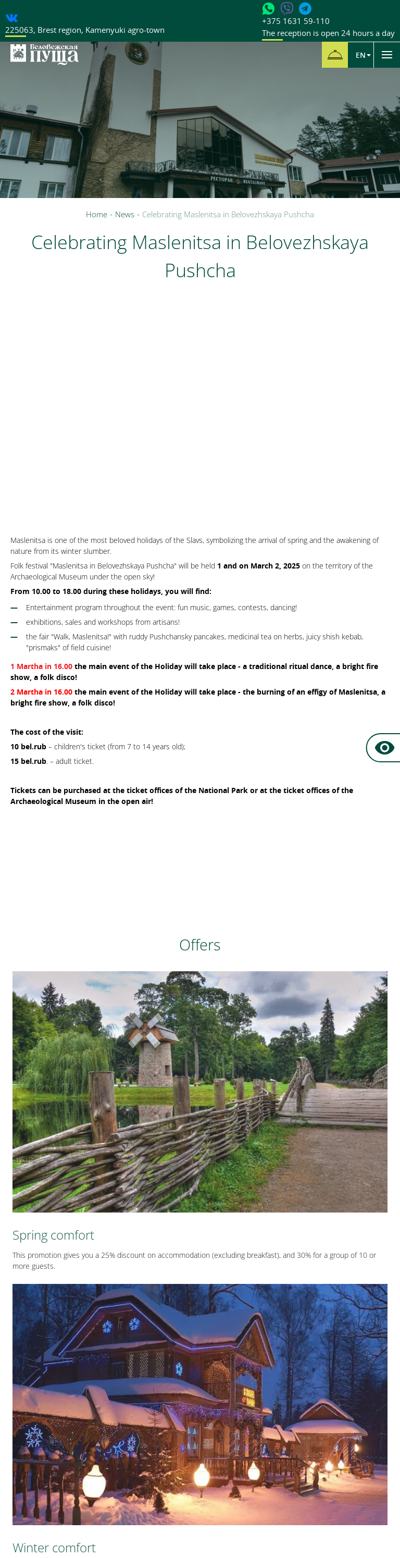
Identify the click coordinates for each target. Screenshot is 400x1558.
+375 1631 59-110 (328, 27)
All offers (200, 1150)
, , (85, 29)
